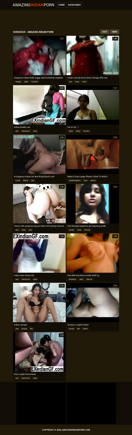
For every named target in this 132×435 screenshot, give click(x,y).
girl (32, 180)
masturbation (74, 180)
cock (17, 180)
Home (61, 5)
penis (93, 180)
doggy (18, 82)
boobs (86, 131)
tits (31, 329)
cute (84, 82)
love (85, 180)
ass (30, 230)
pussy (71, 230)
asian (85, 329)
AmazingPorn (33, 5)
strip (81, 279)
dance (89, 279)
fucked (34, 82)
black (25, 180)
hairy (78, 131)
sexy (77, 82)
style (26, 82)
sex (70, 82)
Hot (105, 32)
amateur (72, 279)
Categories (74, 5)
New (114, 32)
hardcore (26, 131)
